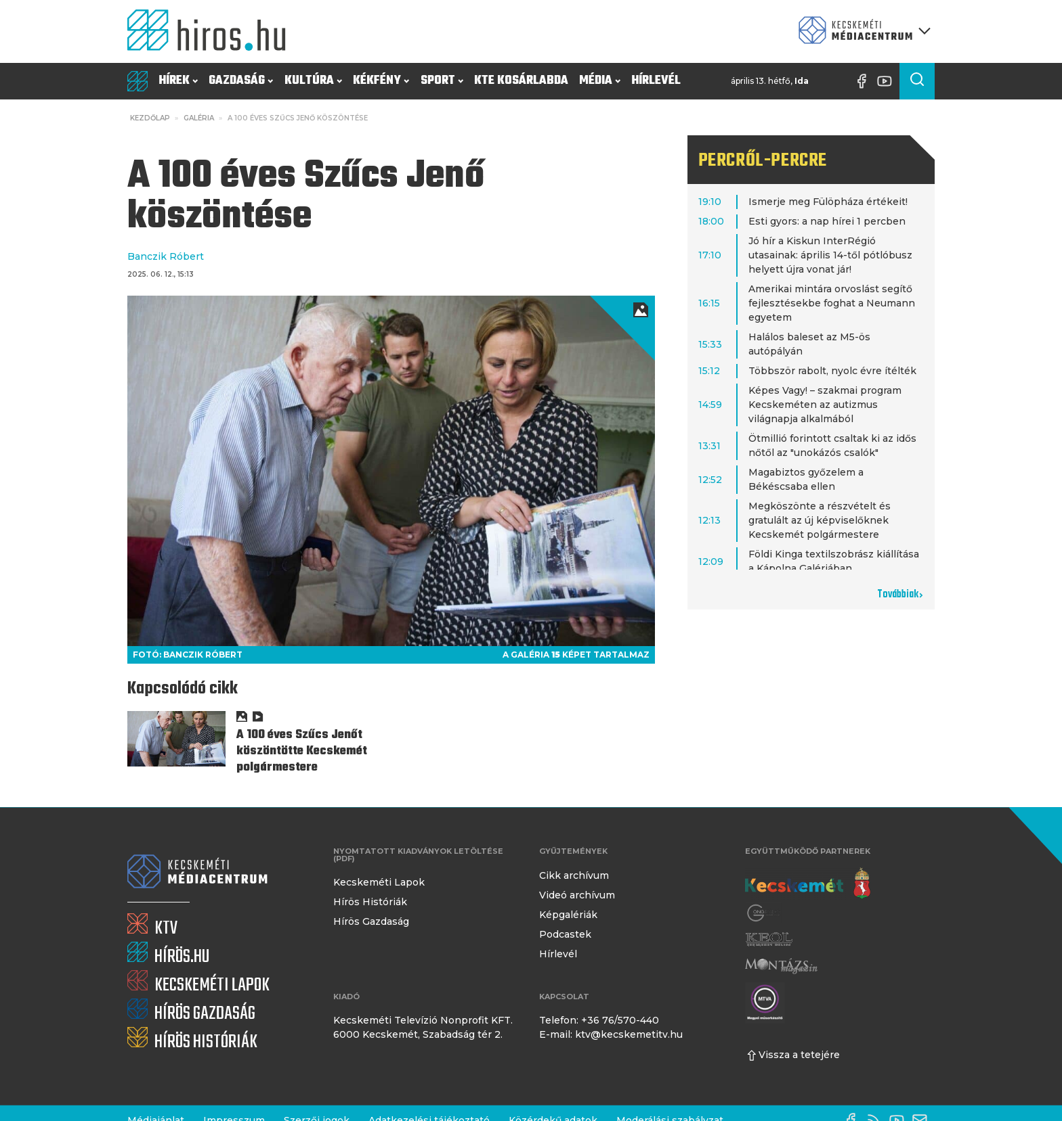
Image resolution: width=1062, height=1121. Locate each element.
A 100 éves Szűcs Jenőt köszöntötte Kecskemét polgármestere (301, 751)
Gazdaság (241, 81)
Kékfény (381, 81)
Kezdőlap (150, 118)
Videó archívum (577, 895)
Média (599, 81)
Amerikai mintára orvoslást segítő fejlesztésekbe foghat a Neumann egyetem (831, 303)
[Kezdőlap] (212, 31)
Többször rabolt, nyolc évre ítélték (832, 371)
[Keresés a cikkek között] (917, 81)
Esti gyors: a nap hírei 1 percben (827, 221)
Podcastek (565, 934)
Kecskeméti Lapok (379, 882)
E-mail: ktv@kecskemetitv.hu (611, 1034)
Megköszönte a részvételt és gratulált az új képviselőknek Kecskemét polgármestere (819, 520)
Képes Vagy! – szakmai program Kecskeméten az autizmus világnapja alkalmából (824, 404)
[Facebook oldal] (864, 81)
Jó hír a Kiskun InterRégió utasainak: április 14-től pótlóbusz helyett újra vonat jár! (830, 255)
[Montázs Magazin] (781, 966)
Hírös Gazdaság (371, 921)
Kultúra (313, 81)
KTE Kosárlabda (521, 81)
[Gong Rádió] (764, 913)
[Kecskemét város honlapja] (807, 883)
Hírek (178, 81)
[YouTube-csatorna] (887, 81)
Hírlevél (656, 81)
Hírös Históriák (370, 902)
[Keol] (768, 939)
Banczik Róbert (165, 256)
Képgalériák (568, 915)
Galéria (199, 118)
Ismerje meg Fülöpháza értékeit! (828, 202)
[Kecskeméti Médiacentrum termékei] (861, 31)
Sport (442, 81)
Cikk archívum (574, 875)
